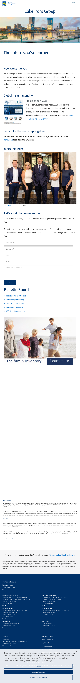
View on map (6, 646)
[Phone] (38, 261)
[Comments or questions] (38, 272)
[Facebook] (46, 605)
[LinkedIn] (5, 605)
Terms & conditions (47, 646)
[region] (40, 666)
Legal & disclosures (47, 643)
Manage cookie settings (38, 678)
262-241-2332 (11, 614)
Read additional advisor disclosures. (11, 539)
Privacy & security (46, 640)
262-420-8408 (9, 603)
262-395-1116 (11, 601)
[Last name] (38, 249)
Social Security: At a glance (17, 296)
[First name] (38, 242)
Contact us (8, 140)
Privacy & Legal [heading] (47, 636)
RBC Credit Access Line (15, 311)
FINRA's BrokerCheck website (61, 555)
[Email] (38, 255)
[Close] (76, 651)
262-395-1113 (11, 626)
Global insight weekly (14, 307)
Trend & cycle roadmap (15, 303)
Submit (10, 282)
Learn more (9, 205)
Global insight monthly (15, 299)
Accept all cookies (38, 672)
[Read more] (5, 519)
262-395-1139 (50, 612)
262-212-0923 (9, 616)
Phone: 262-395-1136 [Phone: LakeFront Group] (8, 587)
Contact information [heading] (9, 582)
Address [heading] (5, 636)
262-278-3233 (48, 614)
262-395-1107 (50, 626)
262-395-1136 (50, 601)
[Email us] (3, 589)
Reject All (38, 666)
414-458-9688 (48, 603)
